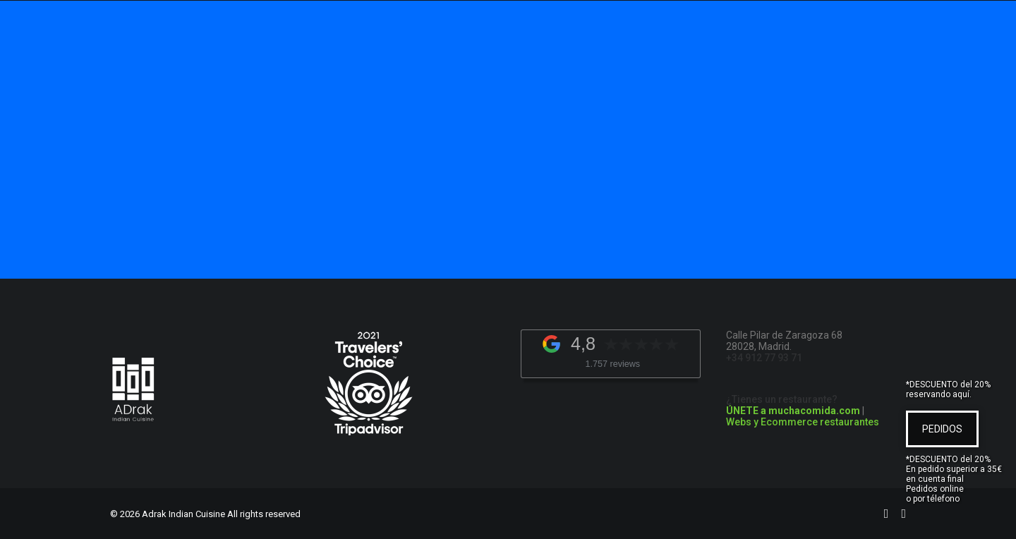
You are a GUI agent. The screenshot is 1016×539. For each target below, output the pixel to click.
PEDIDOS (942, 429)
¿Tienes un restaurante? (793, 405)
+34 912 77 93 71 (764, 357)
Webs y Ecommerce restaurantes (802, 422)
